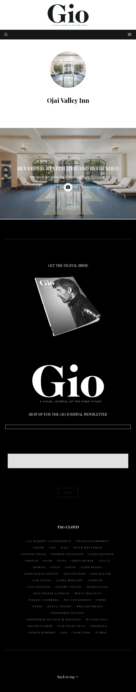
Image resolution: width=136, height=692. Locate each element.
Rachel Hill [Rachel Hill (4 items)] (97, 619)
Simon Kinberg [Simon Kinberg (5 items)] (42, 632)
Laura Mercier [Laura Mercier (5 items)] (69, 580)
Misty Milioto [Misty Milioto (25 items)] (88, 593)
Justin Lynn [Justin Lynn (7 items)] (75, 573)
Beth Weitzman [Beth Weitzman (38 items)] (88, 547)
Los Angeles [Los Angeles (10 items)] (39, 586)
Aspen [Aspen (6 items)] (38, 547)
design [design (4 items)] (32, 560)
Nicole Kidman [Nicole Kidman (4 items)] (77, 600)
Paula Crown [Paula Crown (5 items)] (60, 606)
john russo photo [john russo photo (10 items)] (41, 573)
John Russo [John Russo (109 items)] (91, 567)
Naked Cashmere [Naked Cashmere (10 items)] (44, 600)
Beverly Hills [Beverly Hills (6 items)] (34, 554)
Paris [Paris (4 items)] (37, 606)
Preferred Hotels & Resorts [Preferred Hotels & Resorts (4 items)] (54, 619)
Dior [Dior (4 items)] (48, 560)
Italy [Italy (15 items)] (55, 567)
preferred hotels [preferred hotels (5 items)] (67, 613)
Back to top (68, 677)
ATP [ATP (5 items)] (52, 547)
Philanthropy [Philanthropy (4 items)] (90, 606)
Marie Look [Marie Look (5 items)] (97, 586)
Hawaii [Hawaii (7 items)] (40, 567)
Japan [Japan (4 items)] (71, 567)
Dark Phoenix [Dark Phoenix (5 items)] (101, 554)
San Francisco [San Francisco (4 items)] (72, 626)
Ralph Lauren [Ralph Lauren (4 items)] (40, 626)
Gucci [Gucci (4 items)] (104, 560)
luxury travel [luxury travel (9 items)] (69, 586)
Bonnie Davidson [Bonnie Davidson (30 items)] (67, 554)
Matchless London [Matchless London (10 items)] (51, 593)
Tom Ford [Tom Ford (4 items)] (82, 632)
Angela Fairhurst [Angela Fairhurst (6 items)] (92, 541)
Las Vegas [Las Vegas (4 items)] (42, 580)
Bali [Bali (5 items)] (65, 547)
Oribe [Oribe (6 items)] (101, 600)
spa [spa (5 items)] (64, 632)
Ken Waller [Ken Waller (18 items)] (101, 573)
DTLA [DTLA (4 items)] (62, 560)
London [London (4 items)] (95, 580)
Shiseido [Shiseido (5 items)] (99, 626)
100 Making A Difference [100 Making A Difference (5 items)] (49, 541)
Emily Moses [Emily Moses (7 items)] (83, 560)
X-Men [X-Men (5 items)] (101, 632)
